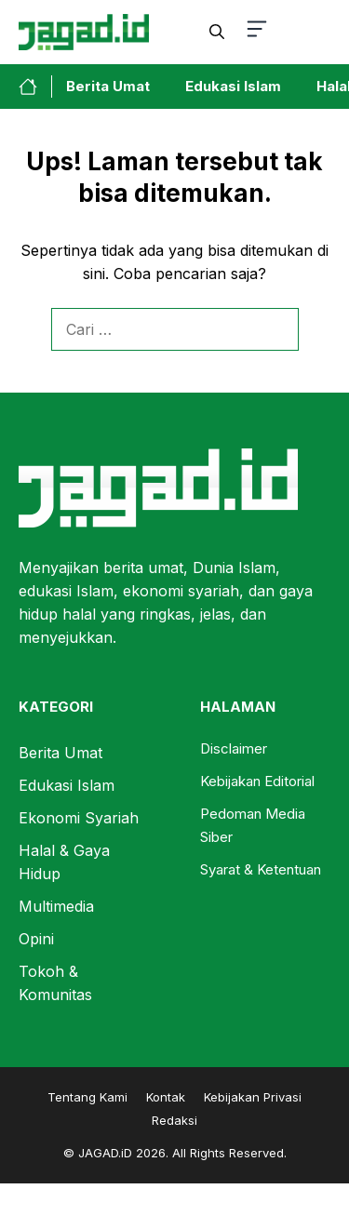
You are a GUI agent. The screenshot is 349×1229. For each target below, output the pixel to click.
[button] (216, 31)
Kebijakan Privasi (253, 1096)
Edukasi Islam (233, 86)
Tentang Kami (87, 1096)
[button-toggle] (257, 32)
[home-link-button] (35, 86)
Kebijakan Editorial (257, 781)
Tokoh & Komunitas (55, 983)
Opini (36, 938)
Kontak (165, 1096)
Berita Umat (108, 86)
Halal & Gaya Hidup (64, 862)
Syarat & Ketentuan (260, 869)
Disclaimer (233, 748)
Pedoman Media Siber (252, 825)
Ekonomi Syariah (79, 817)
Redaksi (174, 1120)
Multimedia (56, 906)
